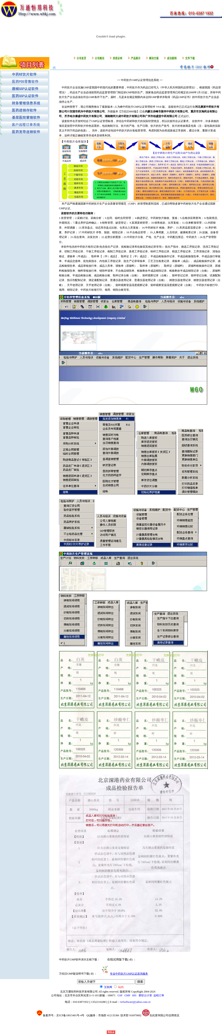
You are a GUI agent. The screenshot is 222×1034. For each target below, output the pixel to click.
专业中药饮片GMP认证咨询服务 (129, 973)
